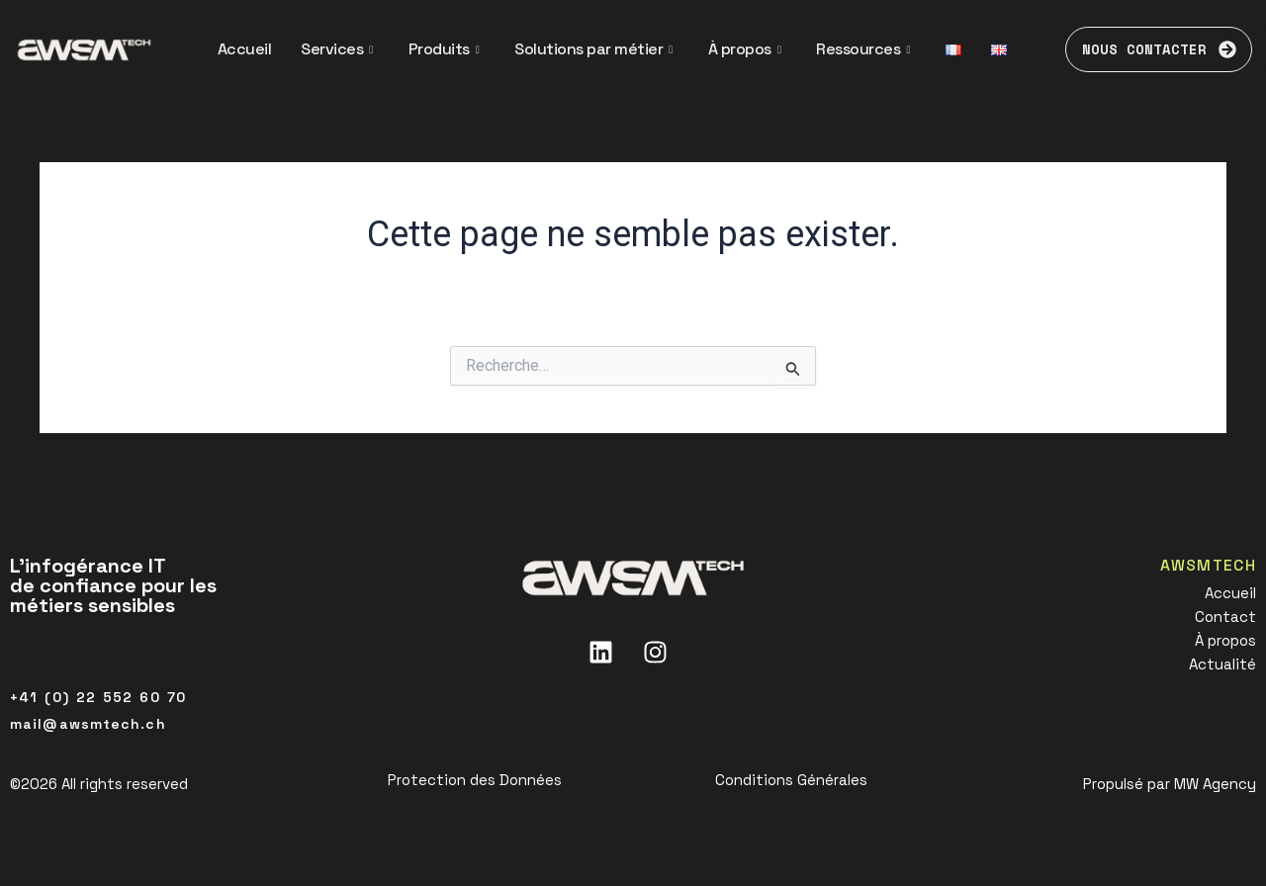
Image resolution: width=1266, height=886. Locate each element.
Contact (1225, 616)
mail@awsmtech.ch (88, 724)
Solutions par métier (593, 49)
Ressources (863, 49)
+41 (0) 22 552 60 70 (98, 697)
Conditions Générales (791, 779)
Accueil (245, 49)
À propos (744, 49)
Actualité (1222, 664)
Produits (444, 49)
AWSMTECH (1207, 565)
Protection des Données (475, 779)
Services (337, 49)
